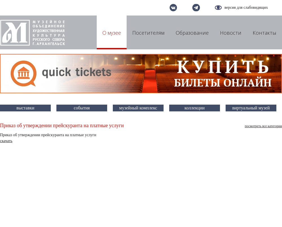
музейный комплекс (138, 107)
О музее (111, 32)
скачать (6, 141)
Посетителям (148, 32)
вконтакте (173, 7)
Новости (230, 32)
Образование (192, 32)
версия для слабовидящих (246, 7)
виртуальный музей (251, 107)
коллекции (194, 107)
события (82, 107)
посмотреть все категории (263, 126)
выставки (25, 107)
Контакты (264, 32)
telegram (196, 7)
